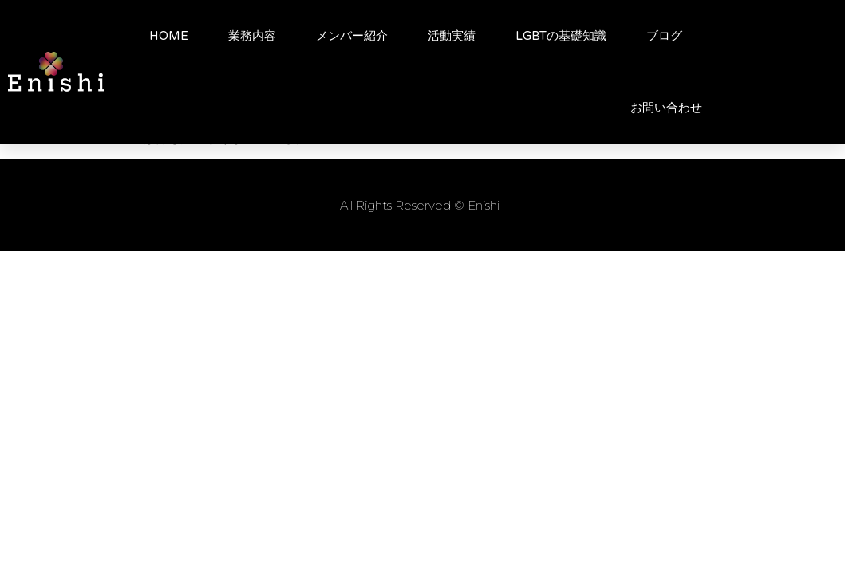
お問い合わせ (666, 107)
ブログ (664, 36)
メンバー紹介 (352, 36)
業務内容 (252, 36)
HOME (168, 36)
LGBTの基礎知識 (560, 36)
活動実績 (452, 36)
